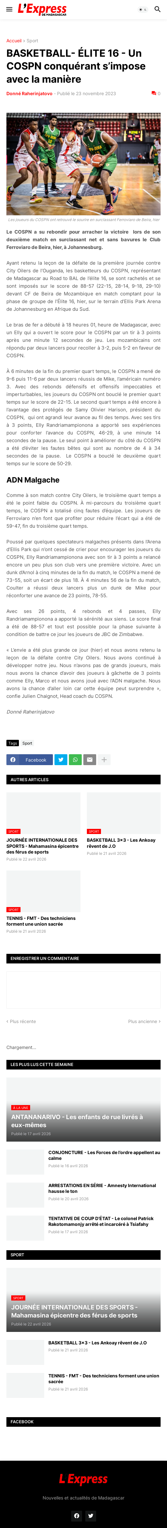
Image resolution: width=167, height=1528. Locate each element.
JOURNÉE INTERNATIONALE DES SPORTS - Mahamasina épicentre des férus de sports (42, 845)
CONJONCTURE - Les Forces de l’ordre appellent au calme (104, 1155)
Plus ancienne (142, 1021)
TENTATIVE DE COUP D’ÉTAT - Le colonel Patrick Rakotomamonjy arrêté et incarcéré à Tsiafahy (101, 1221)
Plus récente (23, 1021)
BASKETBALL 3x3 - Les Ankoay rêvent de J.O (121, 842)
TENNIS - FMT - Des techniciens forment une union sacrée (41, 921)
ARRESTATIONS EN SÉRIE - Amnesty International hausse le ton (102, 1188)
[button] (9, 9)
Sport (32, 40)
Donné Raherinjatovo (29, 93)
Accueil (13, 40)
